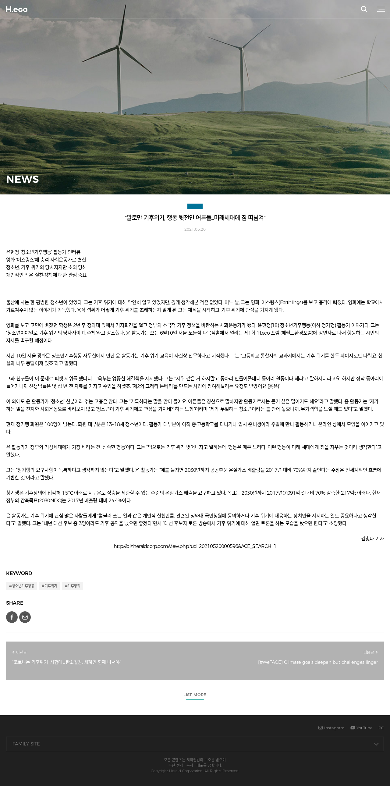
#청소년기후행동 (21, 586)
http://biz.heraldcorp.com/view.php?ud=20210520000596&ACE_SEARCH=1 (195, 546)
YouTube (361, 727)
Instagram (331, 727)
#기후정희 (72, 586)
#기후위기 (49, 586)
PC (381, 727)
